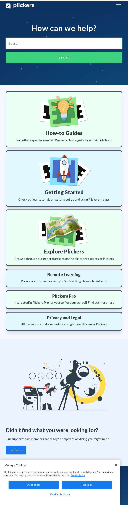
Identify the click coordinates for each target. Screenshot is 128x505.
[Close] (116, 465)
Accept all (33, 484)
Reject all (87, 484)
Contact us (16, 450)
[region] (60, 482)
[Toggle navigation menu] (118, 6)
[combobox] (64, 43)
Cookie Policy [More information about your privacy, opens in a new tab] (78, 475)
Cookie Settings (60, 494)
